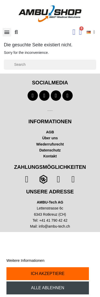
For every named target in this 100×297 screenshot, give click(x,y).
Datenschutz (50, 150)
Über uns (50, 138)
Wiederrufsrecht (50, 144)
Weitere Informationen (25, 260)
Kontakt (50, 156)
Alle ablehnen (47, 288)
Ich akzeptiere (47, 273)
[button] (16, 32)
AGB (50, 132)
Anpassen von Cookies (65, 260)
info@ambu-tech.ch (54, 226)
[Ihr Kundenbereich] (74, 32)
